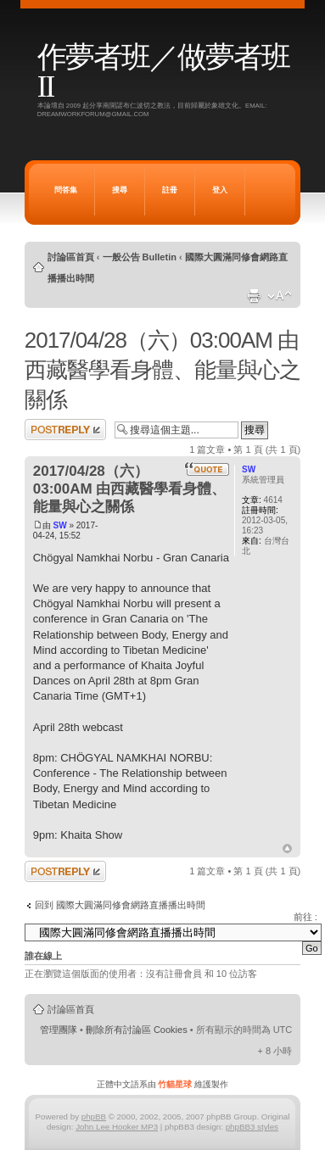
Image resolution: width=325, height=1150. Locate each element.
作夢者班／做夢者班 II (163, 72)
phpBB (93, 1116)
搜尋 (119, 190)
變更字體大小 (279, 296)
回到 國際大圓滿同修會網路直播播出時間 (120, 905)
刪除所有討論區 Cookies (137, 1029)
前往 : (305, 917)
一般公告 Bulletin (140, 257)
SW (60, 525)
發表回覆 (65, 429)
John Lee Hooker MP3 (117, 1126)
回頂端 (287, 849)
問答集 (65, 190)
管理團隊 (58, 1029)
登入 (219, 190)
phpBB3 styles (252, 1126)
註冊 (169, 190)
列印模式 (253, 296)
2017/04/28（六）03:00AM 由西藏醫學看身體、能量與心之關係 (162, 369)
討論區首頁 (71, 257)
